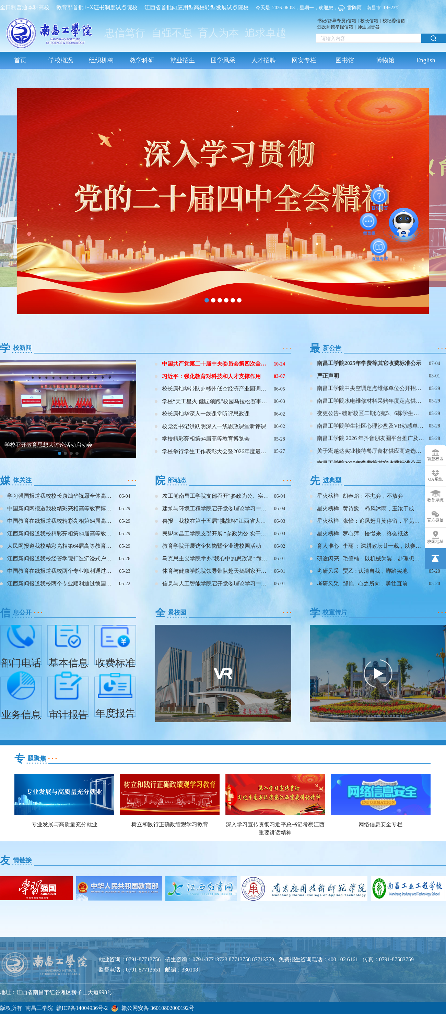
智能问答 (379, 196)
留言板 (368, 221)
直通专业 (379, 247)
